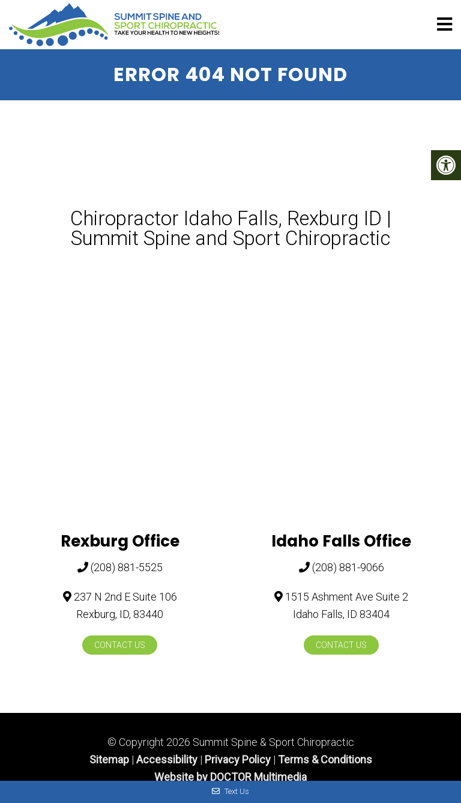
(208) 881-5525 (127, 567)
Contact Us (119, 645)
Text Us (230, 791)
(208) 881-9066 (348, 567)
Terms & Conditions (325, 759)
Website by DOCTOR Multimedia (230, 777)
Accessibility (166, 759)
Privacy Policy (238, 759)
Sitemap (109, 759)
